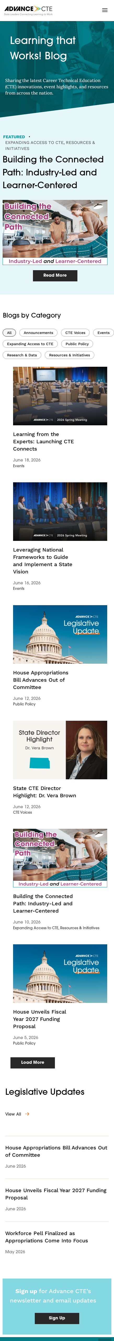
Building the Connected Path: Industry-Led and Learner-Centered (43, 903)
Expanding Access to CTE (34, 142)
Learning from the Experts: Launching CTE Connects (43, 441)
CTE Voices (75, 333)
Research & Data (22, 355)
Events (104, 333)
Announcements (38, 333)
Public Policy (77, 344)
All (9, 333)
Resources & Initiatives (69, 355)
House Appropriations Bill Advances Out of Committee (41, 679)
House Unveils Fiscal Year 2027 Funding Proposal (39, 1019)
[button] (104, 10)
